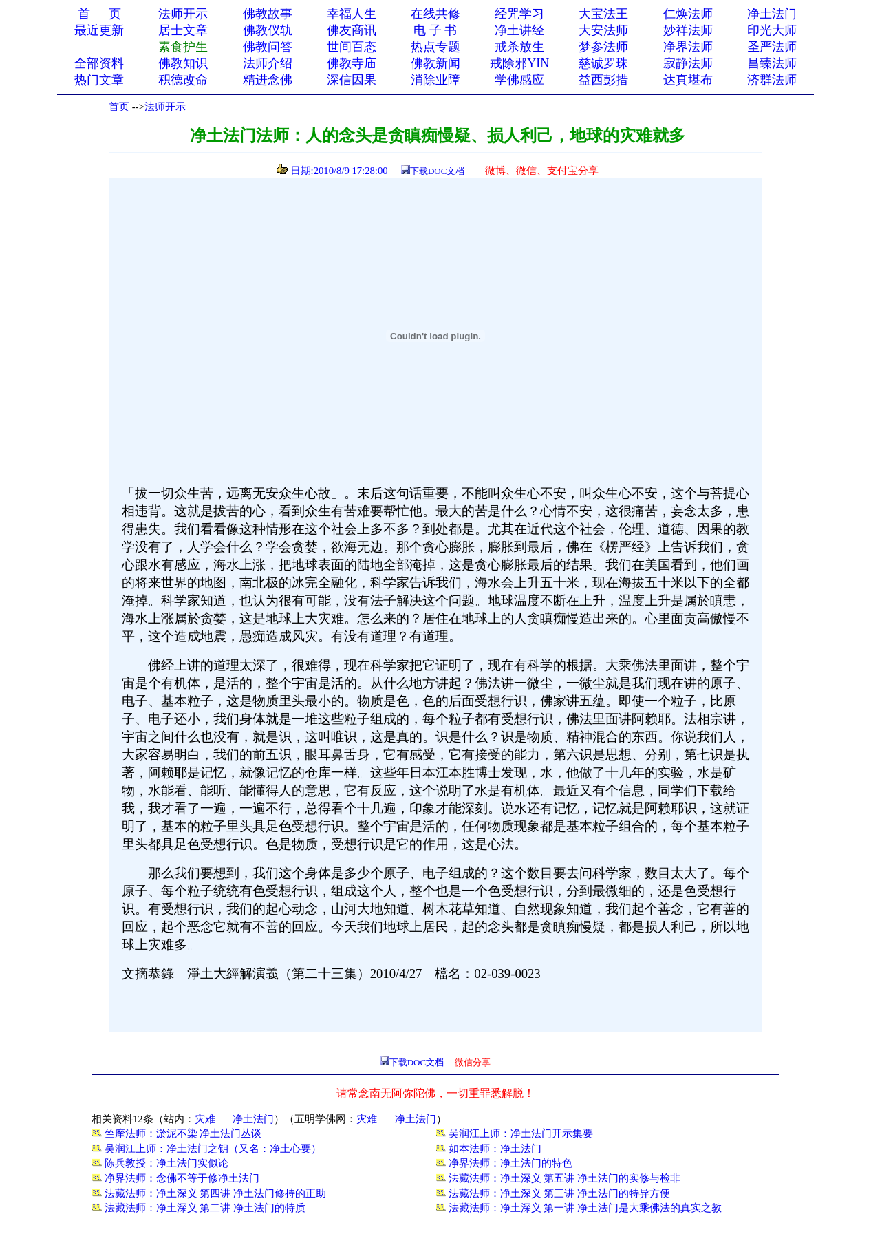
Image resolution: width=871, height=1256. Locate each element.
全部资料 (99, 63)
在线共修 (435, 14)
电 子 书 (435, 30)
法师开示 (165, 106)
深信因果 (351, 80)
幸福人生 (351, 14)
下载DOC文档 (437, 171)
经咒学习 (519, 14)
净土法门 (772, 14)
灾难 (205, 1119)
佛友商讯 (351, 30)
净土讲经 (519, 30)
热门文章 (99, 80)
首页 (119, 106)
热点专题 (435, 47)
